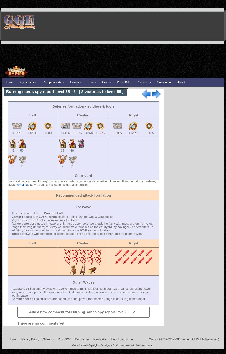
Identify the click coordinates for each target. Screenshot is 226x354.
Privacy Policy (29, 339)
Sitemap (48, 339)
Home (13, 339)
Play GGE (123, 82)
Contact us (143, 82)
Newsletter (164, 82)
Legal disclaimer (122, 339)
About (181, 82)
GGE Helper (19, 22)
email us (23, 184)
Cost (106, 82)
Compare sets (53, 82)
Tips (92, 82)
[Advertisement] (181, 38)
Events (76, 82)
